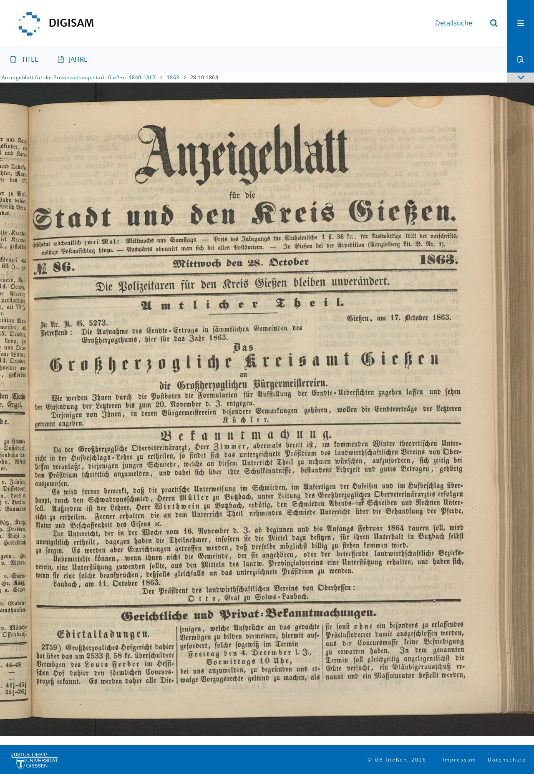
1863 (173, 77)
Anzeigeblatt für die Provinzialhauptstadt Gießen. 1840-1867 (79, 77)
